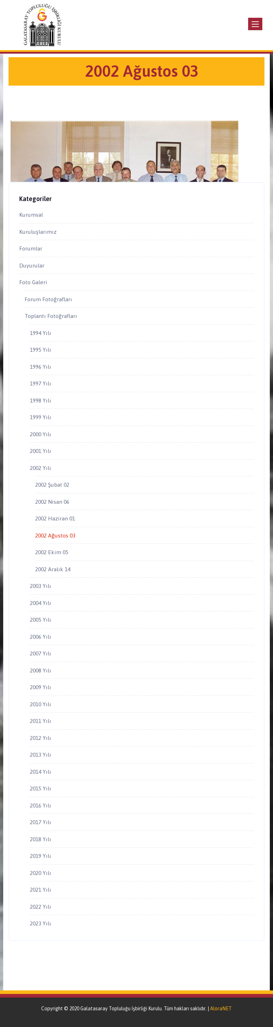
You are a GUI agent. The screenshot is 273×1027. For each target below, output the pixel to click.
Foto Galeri (33, 282)
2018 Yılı (40, 839)
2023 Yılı (40, 923)
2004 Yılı (40, 603)
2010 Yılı (40, 704)
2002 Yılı (40, 468)
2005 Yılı (40, 619)
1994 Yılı (40, 333)
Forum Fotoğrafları (48, 299)
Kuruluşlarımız (38, 231)
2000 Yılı (40, 434)
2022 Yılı (40, 906)
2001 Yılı (40, 451)
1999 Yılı (40, 417)
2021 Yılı (40, 889)
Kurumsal (31, 214)
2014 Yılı (40, 771)
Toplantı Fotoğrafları (51, 316)
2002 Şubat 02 (52, 484)
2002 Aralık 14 (52, 569)
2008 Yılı (40, 670)
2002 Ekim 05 (51, 552)
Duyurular (31, 265)
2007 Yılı (40, 653)
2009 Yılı (40, 687)
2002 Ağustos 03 (55, 535)
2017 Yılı (40, 822)
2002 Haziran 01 (55, 518)
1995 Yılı (40, 349)
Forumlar (30, 248)
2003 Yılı (40, 586)
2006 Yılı (40, 636)
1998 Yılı (40, 400)
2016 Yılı (40, 805)
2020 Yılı (40, 873)
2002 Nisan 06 (52, 501)
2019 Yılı (40, 856)
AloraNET (221, 1008)
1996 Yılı (40, 366)
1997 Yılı (40, 383)
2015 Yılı (40, 788)
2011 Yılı (40, 721)
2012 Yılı (40, 738)
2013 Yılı (40, 754)
